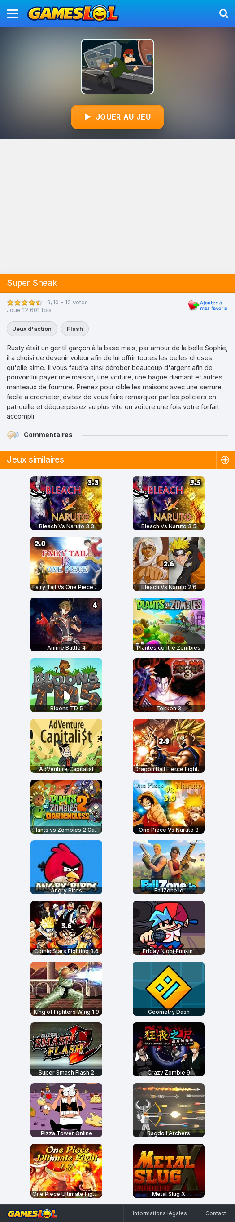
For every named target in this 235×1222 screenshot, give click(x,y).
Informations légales (160, 1213)
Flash (75, 328)
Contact (215, 1213)
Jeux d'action (32, 328)
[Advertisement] (117, 206)
